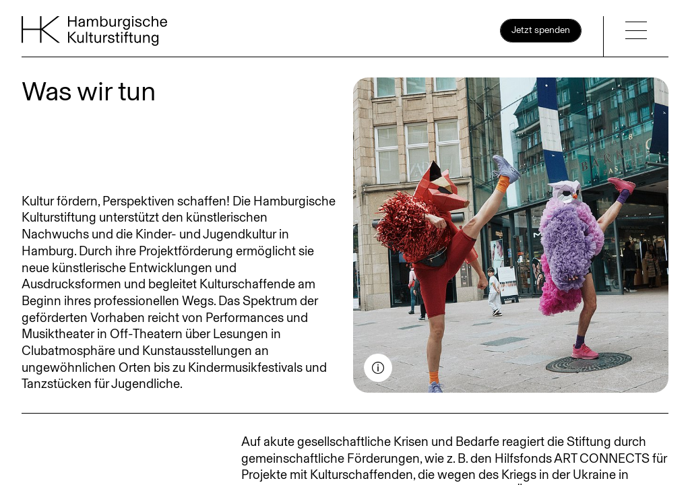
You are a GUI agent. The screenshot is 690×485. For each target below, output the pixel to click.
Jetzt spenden (540, 30)
